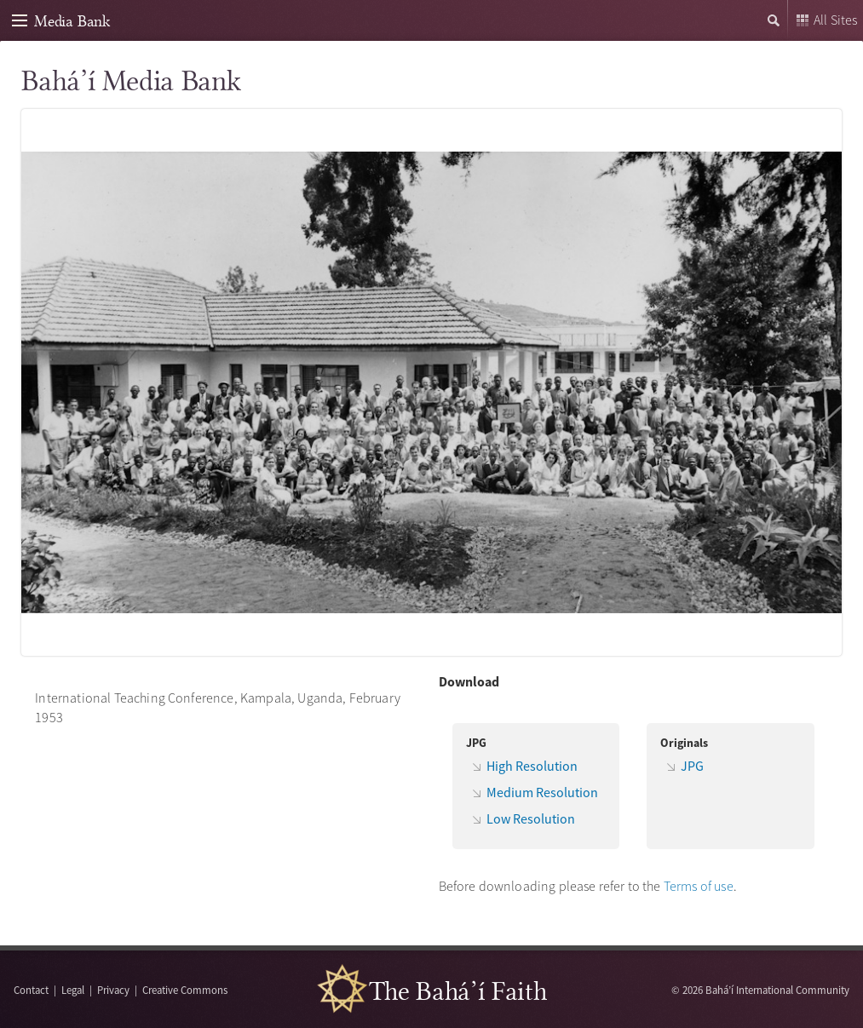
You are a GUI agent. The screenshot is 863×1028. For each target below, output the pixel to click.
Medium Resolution (542, 792)
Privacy (113, 989)
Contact (31, 989)
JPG (692, 765)
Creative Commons (184, 989)
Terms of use (699, 885)
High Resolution (532, 765)
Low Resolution (530, 818)
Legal (72, 989)
